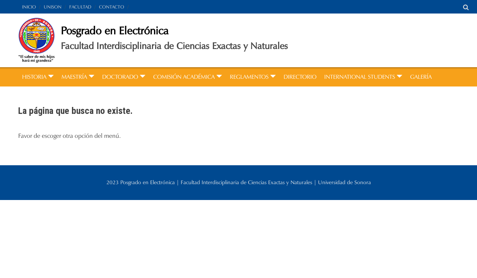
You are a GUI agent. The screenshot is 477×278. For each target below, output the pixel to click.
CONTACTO (111, 7)
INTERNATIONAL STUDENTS (363, 76)
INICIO (29, 7)
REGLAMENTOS (253, 76)
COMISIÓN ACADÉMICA (187, 76)
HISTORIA (38, 76)
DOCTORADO (123, 76)
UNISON (53, 7)
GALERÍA (421, 76)
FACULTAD (80, 7)
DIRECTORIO (300, 76)
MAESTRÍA (78, 76)
